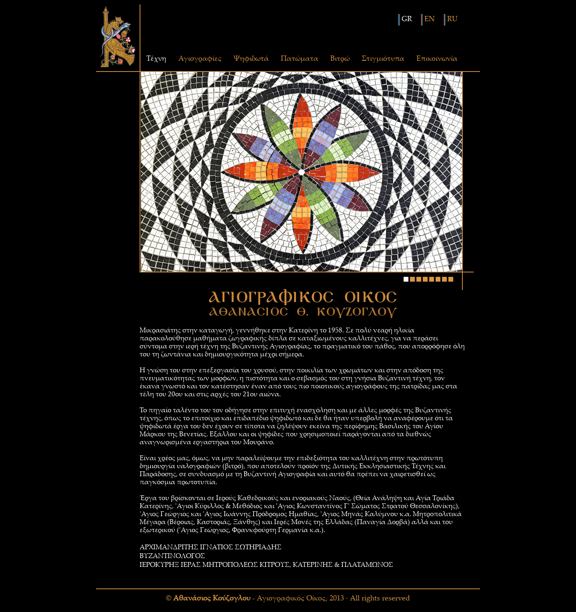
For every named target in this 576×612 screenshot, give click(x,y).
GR (407, 19)
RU (452, 19)
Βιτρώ (340, 59)
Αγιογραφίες (200, 59)
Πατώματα (299, 59)
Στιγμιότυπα (383, 59)
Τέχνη (156, 59)
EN (429, 19)
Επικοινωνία (437, 59)
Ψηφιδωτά (251, 59)
